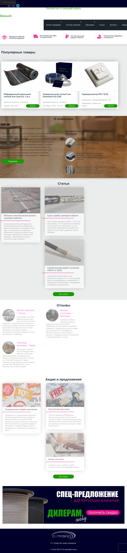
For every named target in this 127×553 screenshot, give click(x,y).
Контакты (113, 25)
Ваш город (20, 16)
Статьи (102, 25)
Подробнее (13, 161)
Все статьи (63, 294)
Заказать (33, 106)
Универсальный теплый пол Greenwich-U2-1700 (57, 95)
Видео (124, 25)
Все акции (63, 477)
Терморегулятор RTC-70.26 (95, 94)
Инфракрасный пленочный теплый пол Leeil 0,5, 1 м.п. (17, 95)
